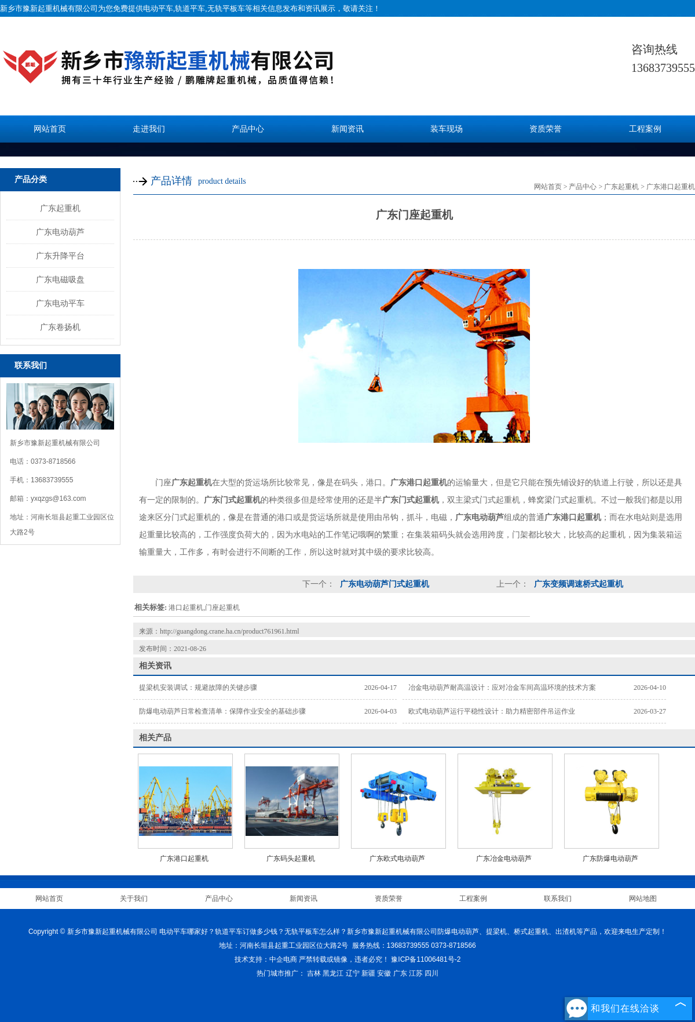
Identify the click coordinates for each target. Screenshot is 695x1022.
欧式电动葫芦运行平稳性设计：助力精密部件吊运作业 (491, 711)
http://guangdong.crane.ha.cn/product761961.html (229, 631)
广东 (400, 973)
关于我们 (134, 898)
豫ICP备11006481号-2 (425, 959)
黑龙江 (333, 973)
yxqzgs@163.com (58, 498)
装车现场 (446, 129)
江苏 (416, 973)
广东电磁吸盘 (60, 279)
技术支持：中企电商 (266, 959)
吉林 (314, 973)
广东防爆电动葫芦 (610, 858)
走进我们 (149, 129)
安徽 (384, 973)
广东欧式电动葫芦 (397, 858)
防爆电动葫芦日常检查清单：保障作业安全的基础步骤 (222, 711)
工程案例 (645, 129)
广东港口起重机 (670, 187)
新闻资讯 (347, 129)
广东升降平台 (60, 255)
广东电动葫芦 (60, 232)
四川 (431, 973)
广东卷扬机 (60, 327)
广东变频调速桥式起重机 (577, 584)
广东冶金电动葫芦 (504, 858)
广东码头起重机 (290, 858)
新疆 (368, 973)
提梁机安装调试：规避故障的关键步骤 (198, 687)
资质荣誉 (545, 129)
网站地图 (643, 898)
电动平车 (158, 8)
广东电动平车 (60, 303)
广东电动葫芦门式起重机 (383, 584)
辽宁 (353, 973)
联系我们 (558, 898)
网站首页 (50, 129)
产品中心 (248, 129)
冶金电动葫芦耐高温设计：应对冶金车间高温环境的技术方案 (502, 687)
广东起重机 (60, 208)
